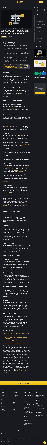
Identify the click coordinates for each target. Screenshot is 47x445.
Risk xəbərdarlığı (3, 406)
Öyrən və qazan (26, 403)
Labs (25, 396)
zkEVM (10, 192)
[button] (44, 2)
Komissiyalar (37, 409)
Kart (13, 398)
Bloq (2, 403)
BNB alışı (25, 417)
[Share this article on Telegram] (41, 10)
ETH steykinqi (15, 405)
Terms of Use (19, 370)
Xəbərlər (2, 395)
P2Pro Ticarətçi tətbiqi (27, 392)
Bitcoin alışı (26, 416)
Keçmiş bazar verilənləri (39, 397)
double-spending (25, 144)
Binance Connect (26, 398)
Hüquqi (2, 398)
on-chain (22, 171)
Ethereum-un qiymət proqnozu (29, 412)
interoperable (18, 94)
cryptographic (10, 126)
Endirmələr (3, 409)
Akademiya (14, 399)
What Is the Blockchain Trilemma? (12, 340)
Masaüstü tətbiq (3, 410)
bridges (25, 291)
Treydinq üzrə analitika (39, 399)
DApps (19, 91)
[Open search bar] (36, 2)
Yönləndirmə (37, 392)
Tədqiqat (14, 409)
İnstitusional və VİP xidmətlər (28, 395)
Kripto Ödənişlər (15, 395)
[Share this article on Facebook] (37, 10)
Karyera (2, 392)
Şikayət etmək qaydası (39, 418)
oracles (19, 291)
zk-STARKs (5, 205)
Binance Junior (15, 396)
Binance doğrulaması (39, 412)
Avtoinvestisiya (15, 403)
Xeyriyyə (14, 410)
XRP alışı (25, 419)
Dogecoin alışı (26, 420)
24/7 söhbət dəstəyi (39, 405)
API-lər (37, 411)
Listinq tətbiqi (26, 393)
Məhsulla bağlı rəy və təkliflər (40, 408)
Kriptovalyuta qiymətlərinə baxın (29, 404)
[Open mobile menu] (44, 2)
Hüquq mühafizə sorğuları (40, 416)
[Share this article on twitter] (34, 10)
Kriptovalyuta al (15, 392)
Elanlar (2, 393)
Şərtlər (2, 399)
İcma (2, 405)
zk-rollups (16, 170)
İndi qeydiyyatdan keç (40, 92)
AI (3, 303)
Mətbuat (2, 396)
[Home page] (20, 2)
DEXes (14, 261)
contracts (12, 108)
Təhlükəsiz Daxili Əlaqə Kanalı (6, 412)
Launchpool (14, 402)
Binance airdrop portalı (39, 415)
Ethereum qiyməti (27, 407)
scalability (15, 91)
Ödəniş (14, 393)
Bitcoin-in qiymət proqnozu (28, 411)
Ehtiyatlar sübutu (38, 400)
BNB (36, 393)
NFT (13, 406)
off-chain (7, 167)
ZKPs (27, 167)
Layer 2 (21, 135)
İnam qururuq (3, 402)
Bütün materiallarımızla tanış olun (23, 383)
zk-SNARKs (25, 204)
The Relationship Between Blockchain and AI (15, 343)
